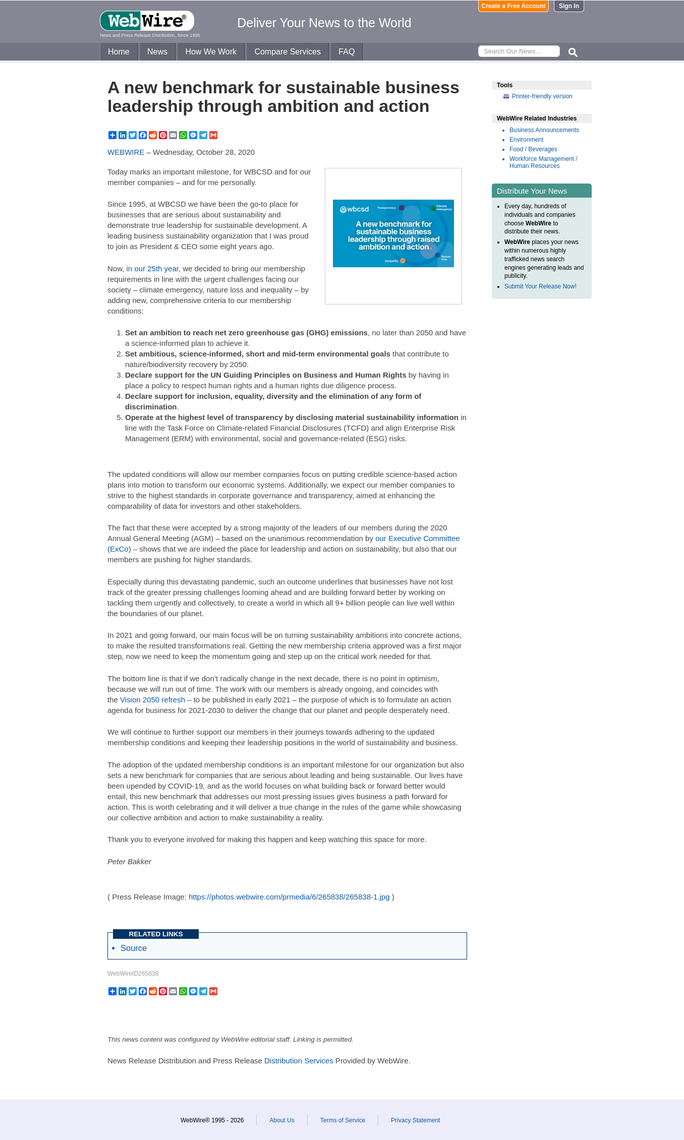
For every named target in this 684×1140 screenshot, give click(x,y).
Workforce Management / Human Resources (543, 162)
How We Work (211, 51)
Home (119, 51)
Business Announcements (544, 130)
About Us (281, 1120)
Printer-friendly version (542, 96)
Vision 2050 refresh (152, 699)
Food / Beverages (533, 149)
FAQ (346, 51)
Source (134, 947)
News (157, 51)
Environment (526, 139)
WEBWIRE (125, 152)
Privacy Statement (415, 1120)
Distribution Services (298, 1060)
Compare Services (287, 51)
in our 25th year (153, 268)
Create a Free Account (514, 6)
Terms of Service (342, 1120)
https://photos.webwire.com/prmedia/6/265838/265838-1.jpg (289, 896)
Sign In (569, 6)
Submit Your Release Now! (540, 286)
